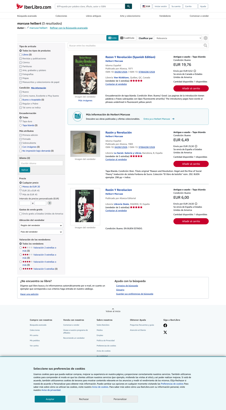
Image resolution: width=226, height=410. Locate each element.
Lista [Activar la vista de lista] (112, 37)
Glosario (120, 289)
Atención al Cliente (138, 330)
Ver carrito (34, 345)
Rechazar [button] (84, 399)
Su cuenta (176, 6)
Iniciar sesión (161, 6)
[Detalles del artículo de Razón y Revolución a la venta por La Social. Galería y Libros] (85, 144)
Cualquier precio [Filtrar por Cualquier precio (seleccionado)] (29, 182)
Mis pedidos (35, 340)
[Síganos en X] (165, 333)
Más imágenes (85, 100)
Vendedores (165, 15)
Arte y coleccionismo (130, 15)
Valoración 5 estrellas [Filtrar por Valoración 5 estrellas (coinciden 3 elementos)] (39, 268)
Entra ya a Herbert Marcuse (159, 118)
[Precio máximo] (40, 203)
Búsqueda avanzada (27, 15)
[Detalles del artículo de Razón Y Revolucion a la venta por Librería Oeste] (85, 206)
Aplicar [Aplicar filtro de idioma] (24, 169)
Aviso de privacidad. (51, 390)
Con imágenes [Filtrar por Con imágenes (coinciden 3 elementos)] (29, 146)
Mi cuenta (34, 335)
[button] (205, 45)
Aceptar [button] (50, 399)
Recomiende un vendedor (74, 338)
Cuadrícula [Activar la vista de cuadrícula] (127, 37)
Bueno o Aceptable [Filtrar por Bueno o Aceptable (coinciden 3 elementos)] (31, 99)
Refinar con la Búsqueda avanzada (69, 27)
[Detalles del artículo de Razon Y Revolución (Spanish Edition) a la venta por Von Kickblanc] (85, 74)
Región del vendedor (30, 225)
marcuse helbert (38, 27)
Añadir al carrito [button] (191, 88)
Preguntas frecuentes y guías (142, 325)
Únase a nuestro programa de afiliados (75, 331)
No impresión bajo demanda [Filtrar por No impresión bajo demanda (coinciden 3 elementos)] (36, 150)
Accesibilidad (102, 356)
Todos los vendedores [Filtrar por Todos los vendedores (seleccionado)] (33, 243)
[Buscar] (128, 6)
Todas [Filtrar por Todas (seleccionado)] (24, 117)
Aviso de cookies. (100, 386)
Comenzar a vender (199, 15)
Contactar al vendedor (116, 84)
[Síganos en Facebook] (165, 326)
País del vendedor (29, 232)
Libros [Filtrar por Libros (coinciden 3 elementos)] (25, 54)
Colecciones (61, 15)
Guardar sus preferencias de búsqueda (134, 293)
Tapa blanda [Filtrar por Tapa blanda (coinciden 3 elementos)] (28, 125)
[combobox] (90, 6)
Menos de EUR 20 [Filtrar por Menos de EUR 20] (29, 186)
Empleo (100, 335)
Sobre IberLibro (103, 325)
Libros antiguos (93, 15)
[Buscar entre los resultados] (138, 45)
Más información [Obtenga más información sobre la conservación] (38, 88)
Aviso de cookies (103, 351)
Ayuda (203, 6)
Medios (100, 330)
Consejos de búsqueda (127, 285)
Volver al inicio (113, 311)
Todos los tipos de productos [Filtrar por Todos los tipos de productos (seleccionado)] (35, 50)
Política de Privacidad (106, 340)
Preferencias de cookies (172, 383)
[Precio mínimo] (25, 203)
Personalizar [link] (120, 399)
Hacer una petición (29, 294)
